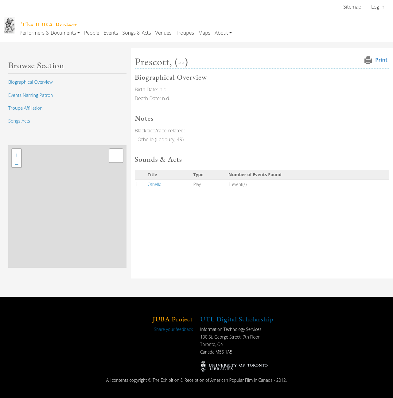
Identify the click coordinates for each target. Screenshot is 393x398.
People (91, 32)
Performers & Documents (48, 32)
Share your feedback (173, 329)
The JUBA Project (49, 25)
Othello (154, 184)
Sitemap (352, 6)
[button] (16, 153)
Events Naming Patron (30, 95)
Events (110, 32)
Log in (377, 6)
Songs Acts (19, 121)
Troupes (185, 32)
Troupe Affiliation (25, 108)
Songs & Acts (137, 32)
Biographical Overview (30, 82)
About (221, 32)
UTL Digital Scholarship (236, 319)
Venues (163, 32)
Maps (204, 32)
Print (381, 59)
